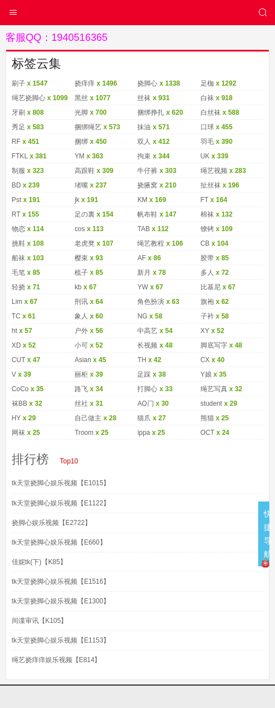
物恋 (18, 229)
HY (16, 418)
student (211, 403)
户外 (81, 331)
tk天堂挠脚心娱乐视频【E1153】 (61, 640)
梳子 (81, 272)
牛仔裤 (147, 171)
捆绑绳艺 (87, 127)
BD (16, 185)
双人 (144, 142)
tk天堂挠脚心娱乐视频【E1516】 (61, 581)
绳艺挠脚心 (28, 98)
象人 (81, 316)
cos (79, 229)
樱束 (81, 258)
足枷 (207, 83)
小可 (81, 345)
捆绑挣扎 (150, 112)
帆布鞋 (147, 214)
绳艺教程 (150, 243)
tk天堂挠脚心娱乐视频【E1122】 (61, 503)
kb (78, 287)
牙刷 (18, 112)
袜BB (19, 403)
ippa (143, 433)
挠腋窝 (147, 185)
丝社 (81, 403)
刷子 (18, 83)
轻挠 (18, 287)
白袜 (207, 98)
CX (205, 360)
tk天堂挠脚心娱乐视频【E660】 (59, 542)
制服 (18, 171)
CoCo (20, 389)
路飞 (81, 389)
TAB (143, 229)
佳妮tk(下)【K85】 (39, 562)
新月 (144, 272)
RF (16, 142)
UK (205, 156)
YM (79, 156)
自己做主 (87, 418)
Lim (17, 302)
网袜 (18, 433)
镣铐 (207, 229)
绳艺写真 (214, 389)
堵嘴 (81, 185)
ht (14, 331)
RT (16, 214)
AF (141, 258)
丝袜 (144, 98)
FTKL (20, 156)
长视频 (147, 345)
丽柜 (81, 374)
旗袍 (207, 302)
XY (205, 331)
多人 (207, 272)
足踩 (144, 374)
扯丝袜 (211, 185)
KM (142, 200)
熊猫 (207, 418)
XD (16, 345)
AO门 (145, 403)
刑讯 (81, 302)
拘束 (144, 156)
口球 (207, 127)
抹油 (144, 127)
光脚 (81, 112)
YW (142, 287)
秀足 (18, 127)
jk (77, 200)
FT (205, 200)
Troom (84, 433)
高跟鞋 (84, 171)
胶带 (207, 258)
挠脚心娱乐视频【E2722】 (52, 523)
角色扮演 (150, 302)
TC (16, 316)
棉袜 (207, 214)
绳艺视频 (214, 171)
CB (205, 243)
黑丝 (81, 98)
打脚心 (147, 389)
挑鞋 (18, 243)
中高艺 (147, 331)
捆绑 (81, 142)
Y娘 (206, 374)
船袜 (18, 258)
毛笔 (18, 272)
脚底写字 (214, 345)
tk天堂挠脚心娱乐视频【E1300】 (61, 601)
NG (142, 316)
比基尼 (211, 287)
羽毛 (207, 142)
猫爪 (144, 418)
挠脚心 (147, 83)
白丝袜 (211, 112)
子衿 (207, 316)
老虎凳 (84, 243)
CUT (19, 360)
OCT (208, 433)
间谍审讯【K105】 (40, 621)
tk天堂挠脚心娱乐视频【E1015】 (61, 483)
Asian (82, 360)
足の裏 (84, 214)
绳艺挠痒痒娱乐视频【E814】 (56, 660)
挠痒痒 (84, 83)
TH (141, 360)
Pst (16, 200)
